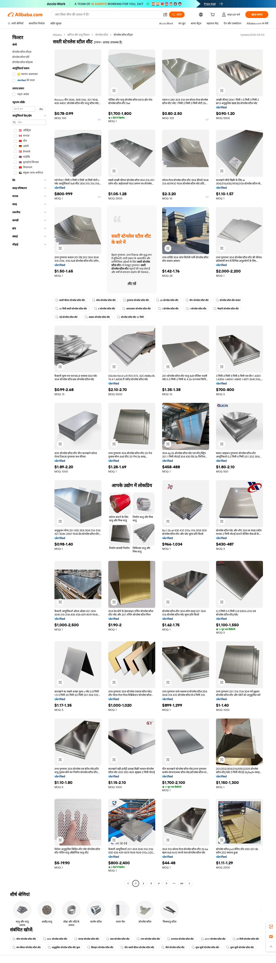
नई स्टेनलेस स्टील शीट (66, 317)
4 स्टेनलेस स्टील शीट (104, 308)
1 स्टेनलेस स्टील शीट (168, 308)
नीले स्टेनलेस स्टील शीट (172, 947)
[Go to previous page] (128, 883)
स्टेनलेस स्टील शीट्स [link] (123, 34)
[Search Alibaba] (107, 14)
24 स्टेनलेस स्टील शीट (167, 300)
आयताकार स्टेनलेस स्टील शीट (136, 308)
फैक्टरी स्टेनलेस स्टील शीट (226, 308)
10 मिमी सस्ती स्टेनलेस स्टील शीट (71, 308)
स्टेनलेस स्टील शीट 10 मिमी (130, 317)
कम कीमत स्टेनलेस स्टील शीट (26, 947)
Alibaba (57, 34)
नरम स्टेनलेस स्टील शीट (148, 939)
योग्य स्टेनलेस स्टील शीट (24, 939)
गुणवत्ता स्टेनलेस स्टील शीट (136, 300)
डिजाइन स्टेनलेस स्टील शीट (100, 947)
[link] (271, 927)
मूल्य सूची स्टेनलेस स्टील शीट (205, 947)
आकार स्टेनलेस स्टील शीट (97, 317)
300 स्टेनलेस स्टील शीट (55, 939)
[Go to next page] (189, 883)
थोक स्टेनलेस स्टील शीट (104, 300)
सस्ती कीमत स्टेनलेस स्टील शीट (70, 300)
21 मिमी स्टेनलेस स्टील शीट (246, 939)
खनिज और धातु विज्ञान (78, 34)
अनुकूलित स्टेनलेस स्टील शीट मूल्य (64, 947)
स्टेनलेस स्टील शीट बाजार (228, 300)
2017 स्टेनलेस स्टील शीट (213, 939)
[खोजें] (177, 15)
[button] (165, 14)
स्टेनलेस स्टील (101, 34)
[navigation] (29, 459)
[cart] (213, 15)
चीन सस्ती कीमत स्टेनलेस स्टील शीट (137, 947)
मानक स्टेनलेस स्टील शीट (86, 939)
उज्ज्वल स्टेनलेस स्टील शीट (180, 939)
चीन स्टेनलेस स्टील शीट (197, 300)
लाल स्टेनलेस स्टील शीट (117, 939)
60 (181, 883)
